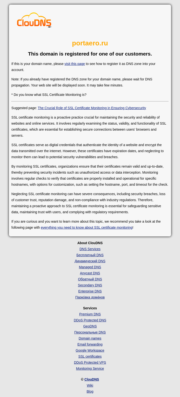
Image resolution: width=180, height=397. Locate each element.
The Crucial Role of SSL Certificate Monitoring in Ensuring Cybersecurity (92, 108)
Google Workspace (90, 350)
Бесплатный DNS (90, 255)
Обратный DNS (90, 279)
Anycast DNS (90, 273)
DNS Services (90, 249)
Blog (90, 391)
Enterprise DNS (90, 291)
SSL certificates (90, 356)
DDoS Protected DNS (90, 320)
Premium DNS (90, 314)
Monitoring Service (90, 368)
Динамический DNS (90, 261)
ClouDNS (91, 379)
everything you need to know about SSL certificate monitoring (87, 227)
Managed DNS (90, 267)
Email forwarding (89, 344)
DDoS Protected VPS (90, 362)
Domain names (90, 338)
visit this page (75, 64)
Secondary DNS (90, 285)
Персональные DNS (90, 332)
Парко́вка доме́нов (90, 297)
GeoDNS (90, 326)
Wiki (90, 385)
